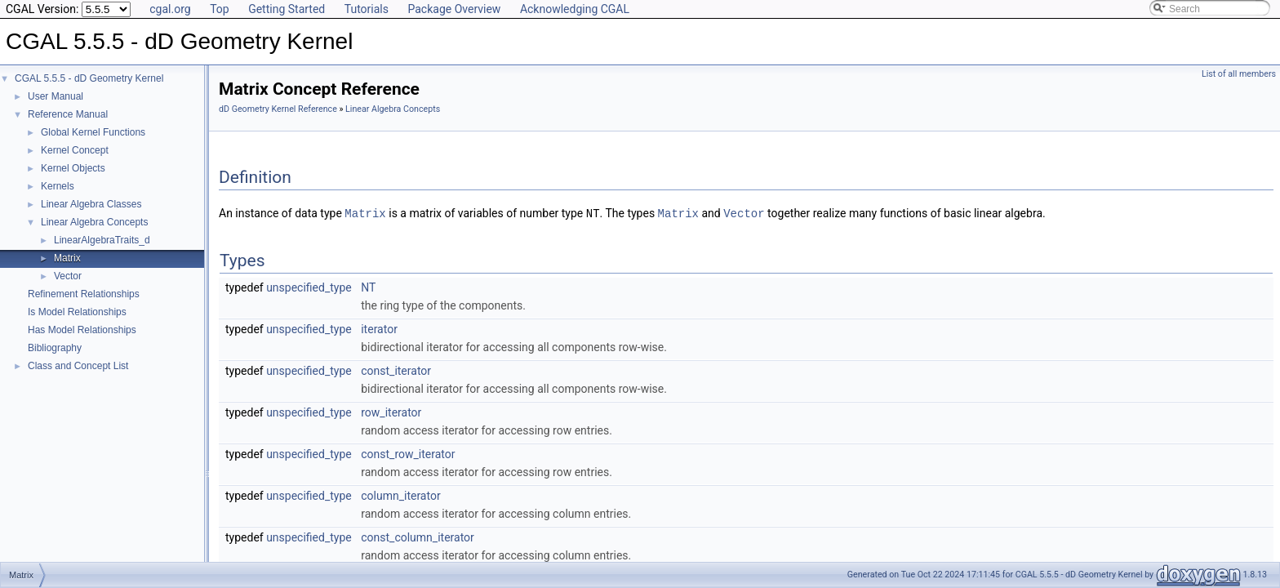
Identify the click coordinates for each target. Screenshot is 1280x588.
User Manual (55, 96)
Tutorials (366, 9)
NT (368, 286)
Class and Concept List (78, 366)
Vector (68, 276)
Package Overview (453, 9)
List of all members (1239, 74)
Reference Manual (68, 114)
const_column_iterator (417, 536)
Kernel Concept (75, 150)
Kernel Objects (73, 168)
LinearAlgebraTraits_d (102, 240)
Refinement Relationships (84, 294)
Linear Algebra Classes (91, 204)
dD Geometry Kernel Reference (278, 109)
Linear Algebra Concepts (94, 222)
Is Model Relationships (77, 312)
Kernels (57, 186)
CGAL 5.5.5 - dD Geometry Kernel (89, 78)
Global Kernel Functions (93, 132)
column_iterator (400, 494)
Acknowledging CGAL (574, 9)
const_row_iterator (408, 453)
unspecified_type (309, 286)
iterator (379, 328)
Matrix (67, 258)
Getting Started (286, 9)
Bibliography (55, 348)
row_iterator (391, 411)
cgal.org (169, 9)
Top (219, 9)
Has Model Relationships (82, 330)
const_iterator (396, 369)
